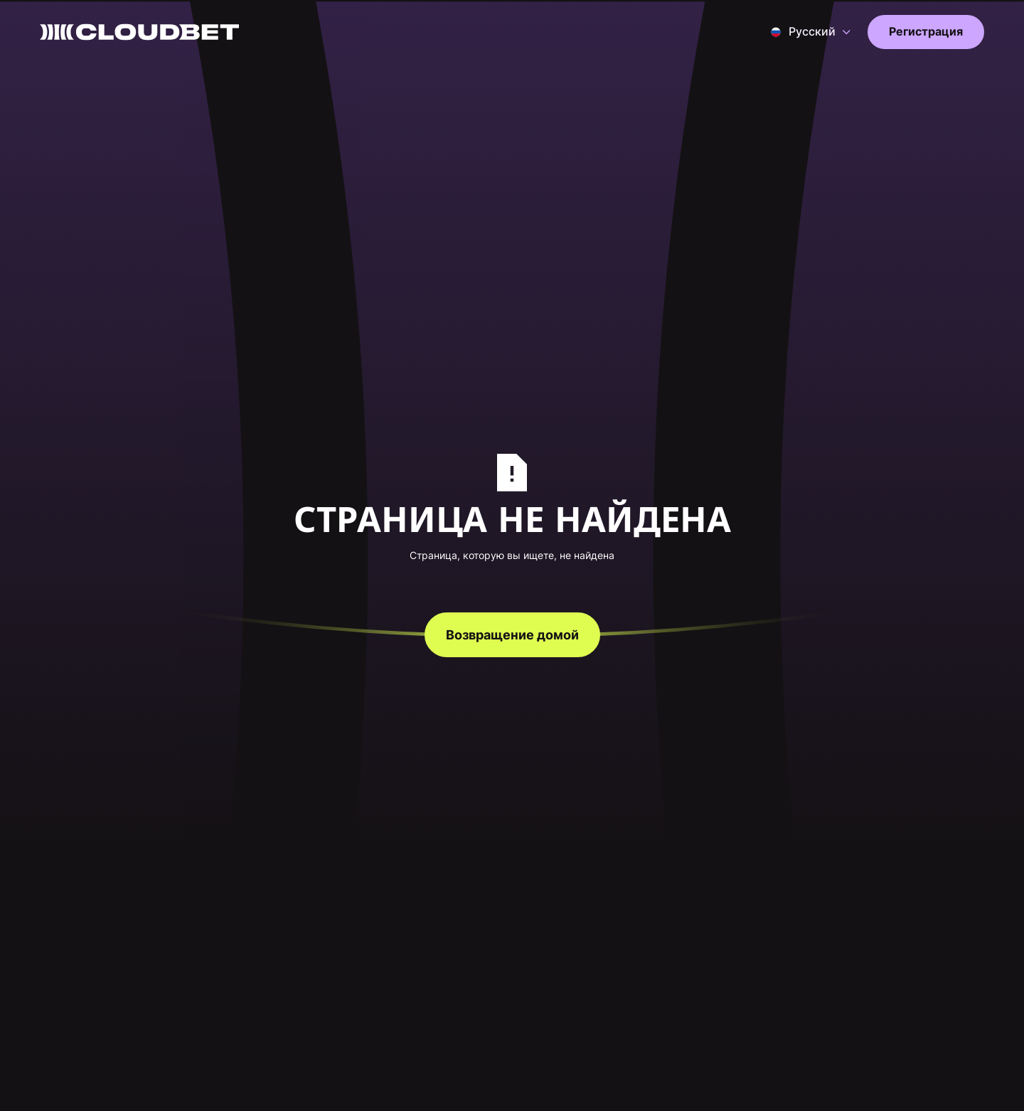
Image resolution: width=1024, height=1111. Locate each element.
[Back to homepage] (139, 32)
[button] (811, 32)
